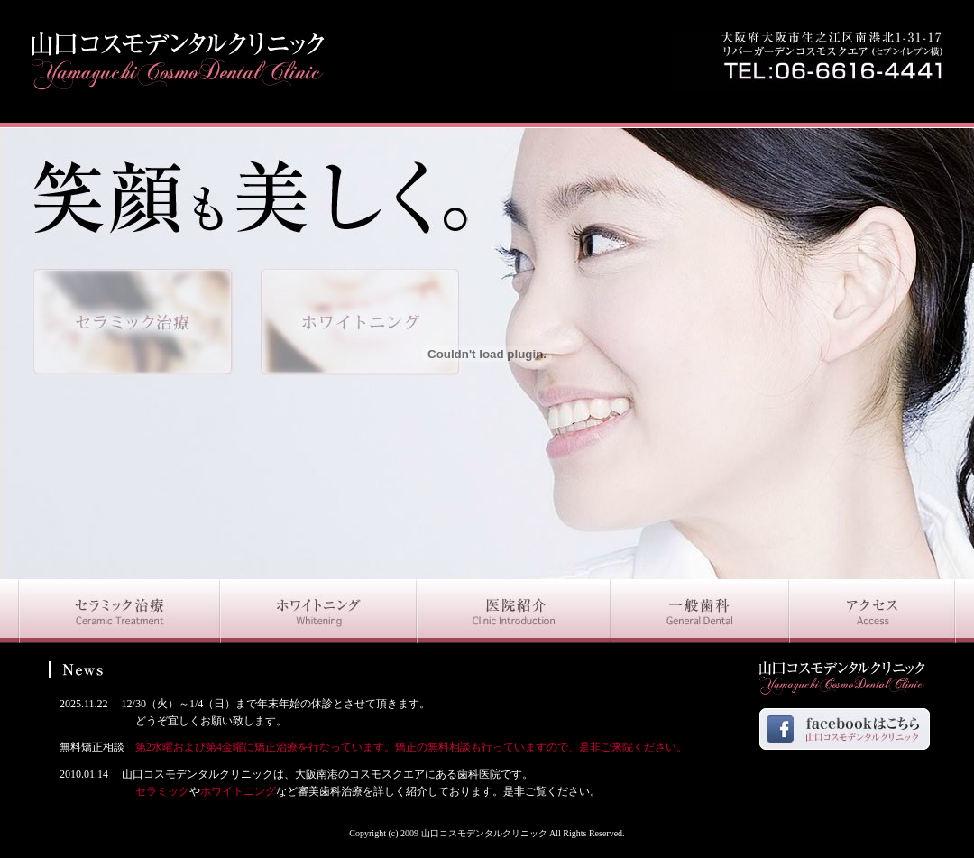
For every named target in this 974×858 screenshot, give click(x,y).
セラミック (119, 791)
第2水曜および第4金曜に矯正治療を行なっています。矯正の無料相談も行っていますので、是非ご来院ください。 (411, 747)
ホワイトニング (238, 791)
